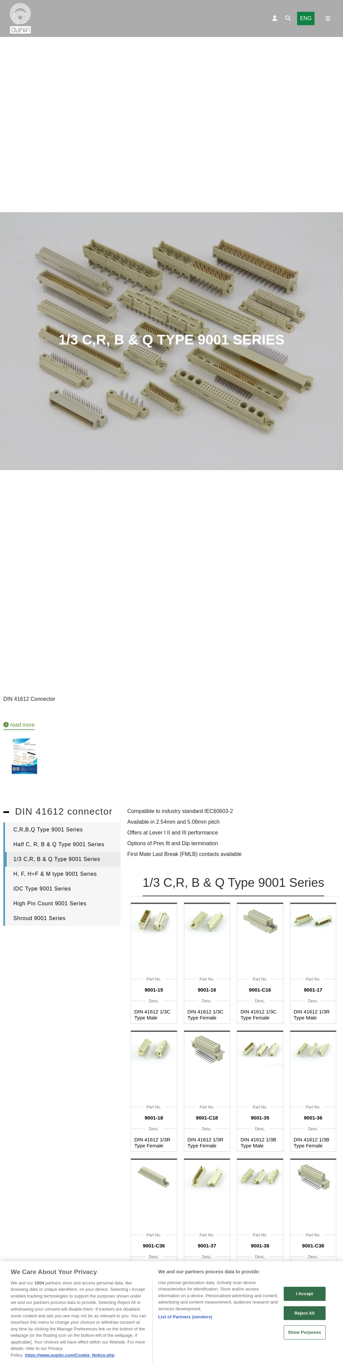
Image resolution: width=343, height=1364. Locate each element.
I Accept (304, 1301)
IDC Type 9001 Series (42, 889)
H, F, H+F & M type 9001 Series (55, 874)
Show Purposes (304, 1339)
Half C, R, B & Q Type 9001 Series (59, 844)
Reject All (304, 1320)
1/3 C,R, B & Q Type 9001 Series (56, 859)
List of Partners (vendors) (185, 1324)
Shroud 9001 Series (39, 918)
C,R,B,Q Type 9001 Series (48, 829)
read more (19, 725)
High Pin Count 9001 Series (49, 903)
